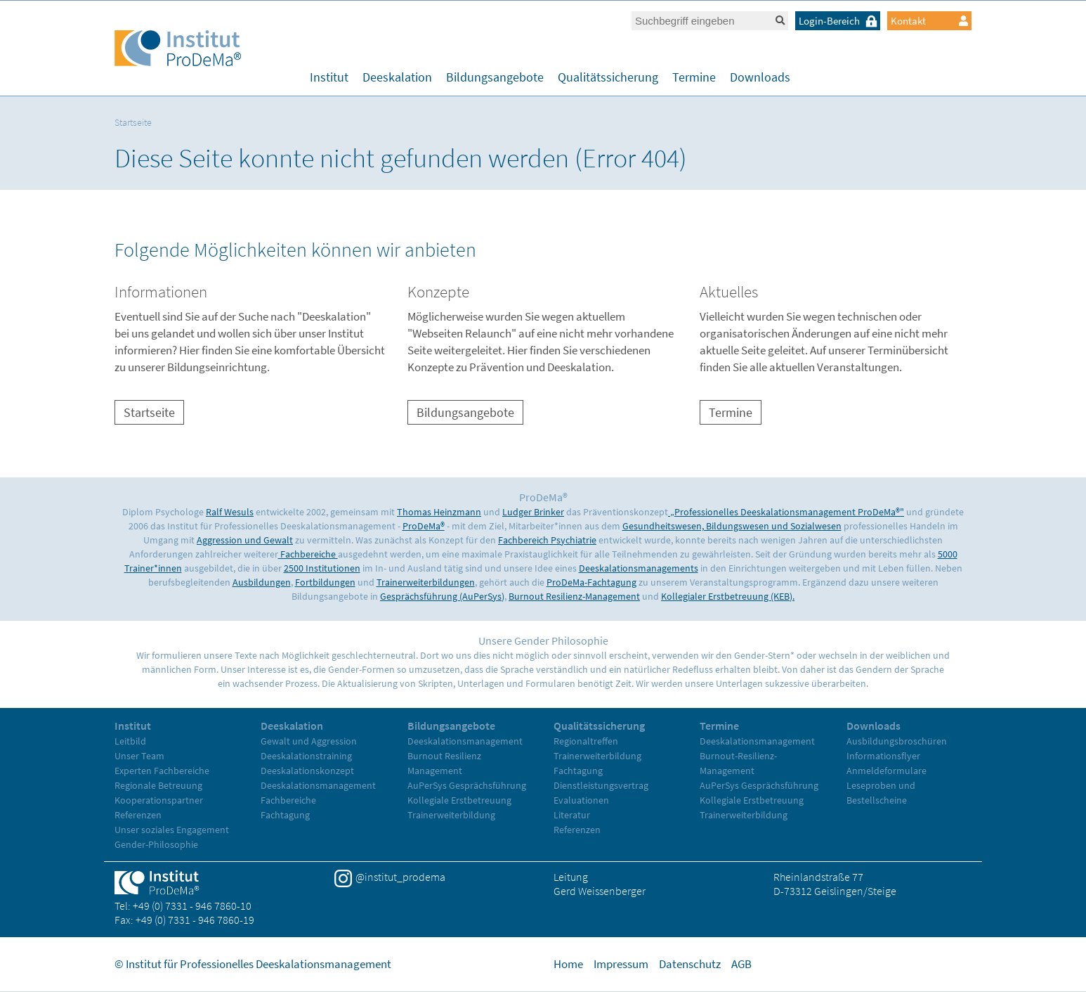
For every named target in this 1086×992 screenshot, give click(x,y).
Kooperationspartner (159, 800)
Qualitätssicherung (608, 77)
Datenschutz (690, 964)
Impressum (621, 964)
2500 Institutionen (322, 568)
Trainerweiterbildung (451, 815)
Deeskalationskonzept (307, 770)
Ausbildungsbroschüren (896, 741)
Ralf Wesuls (230, 511)
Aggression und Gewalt (245, 540)
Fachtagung (285, 815)
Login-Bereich (839, 21)
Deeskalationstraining (306, 755)
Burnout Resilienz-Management (574, 596)
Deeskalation (397, 77)
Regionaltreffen (586, 741)
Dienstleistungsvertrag (601, 785)
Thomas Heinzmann (439, 511)
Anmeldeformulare (886, 770)
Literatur (572, 815)
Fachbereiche (308, 554)
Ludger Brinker (533, 511)
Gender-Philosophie (156, 844)
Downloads (760, 77)
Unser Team (139, 755)
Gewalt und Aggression (309, 741)
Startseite (133, 122)
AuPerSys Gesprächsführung (466, 785)
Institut (329, 77)
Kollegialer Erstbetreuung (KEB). (727, 596)
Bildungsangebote (495, 77)
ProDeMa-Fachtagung (591, 582)
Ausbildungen (262, 582)
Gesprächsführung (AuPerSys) (442, 596)
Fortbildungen (325, 582)
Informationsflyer (883, 755)
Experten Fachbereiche (162, 770)
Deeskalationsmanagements (638, 568)
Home (568, 964)
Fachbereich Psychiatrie (547, 540)
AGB (741, 964)
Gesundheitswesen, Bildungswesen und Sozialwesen (732, 526)
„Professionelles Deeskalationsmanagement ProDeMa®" (786, 511)
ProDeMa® (424, 526)
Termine (694, 77)
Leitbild (130, 741)
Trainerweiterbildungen (426, 582)
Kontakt (929, 20)
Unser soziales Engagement (172, 829)
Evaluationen (581, 800)
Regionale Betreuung (158, 785)
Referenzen (138, 815)
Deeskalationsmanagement (318, 785)
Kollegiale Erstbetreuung (459, 800)
